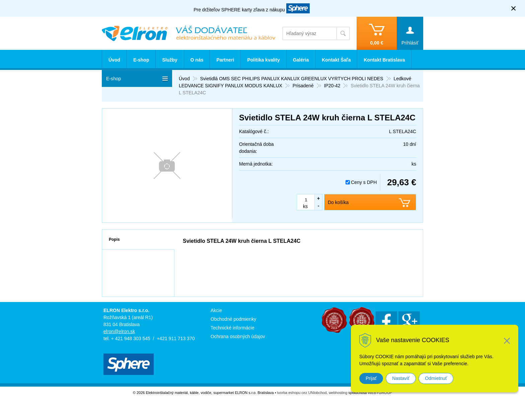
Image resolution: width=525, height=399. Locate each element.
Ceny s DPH (364, 182)
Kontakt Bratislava (384, 60)
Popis (114, 239)
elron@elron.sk (119, 331)
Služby (169, 60)
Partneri (225, 60)
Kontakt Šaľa (336, 60)
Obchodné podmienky (233, 319)
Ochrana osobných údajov (238, 336)
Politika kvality (263, 60)
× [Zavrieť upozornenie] (514, 8)
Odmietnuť (436, 378)
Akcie (216, 310)
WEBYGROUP (380, 393)
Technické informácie (232, 327)
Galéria (301, 60)
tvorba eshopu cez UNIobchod (302, 393)
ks (305, 206)
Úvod (114, 60)
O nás (197, 60)
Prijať (371, 378)
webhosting (338, 393)
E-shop (141, 60)
